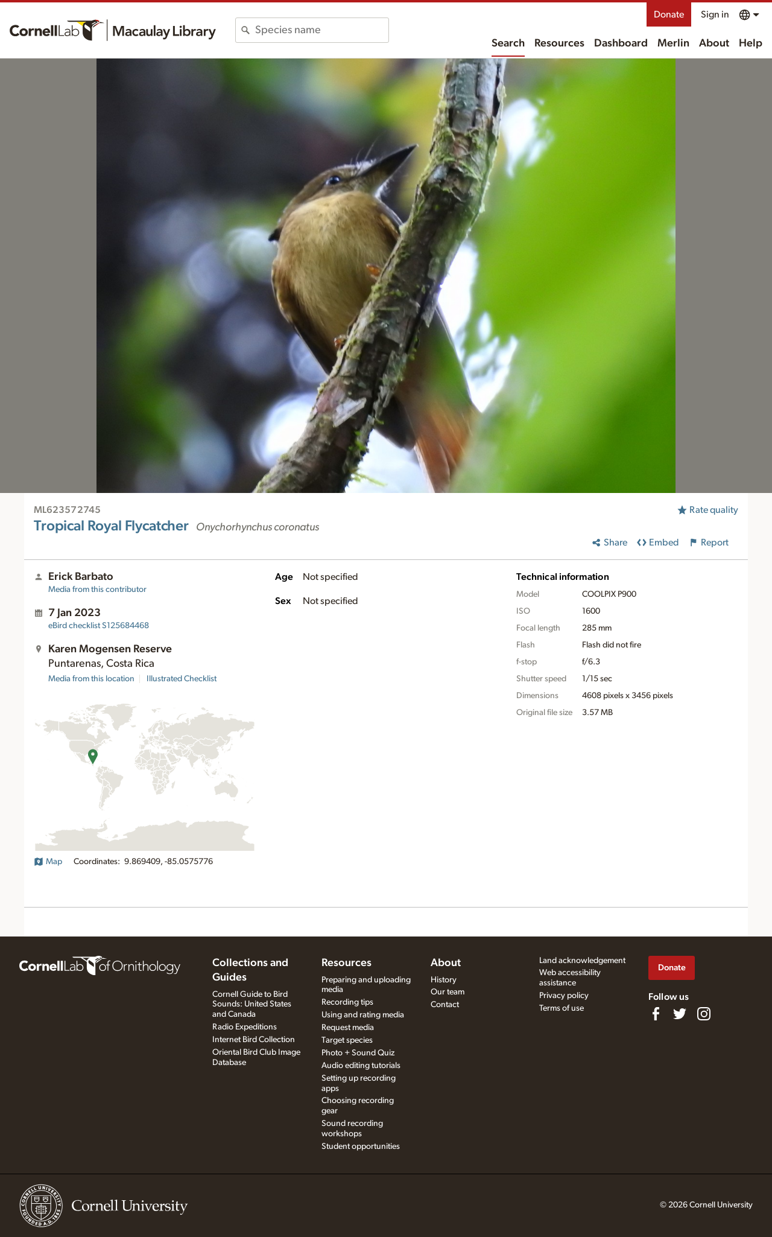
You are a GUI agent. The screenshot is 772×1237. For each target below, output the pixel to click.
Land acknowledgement (582, 960)
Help (750, 43)
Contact (445, 1004)
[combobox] (321, 30)
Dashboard (621, 43)
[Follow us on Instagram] (704, 1013)
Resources (559, 43)
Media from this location (91, 679)
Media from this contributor (97, 589)
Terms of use (561, 1008)
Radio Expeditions (244, 1027)
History (444, 980)
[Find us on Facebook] (655, 1013)
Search (508, 43)
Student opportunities (360, 1146)
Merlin (673, 43)
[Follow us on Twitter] (679, 1013)
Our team (447, 992)
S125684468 (98, 626)
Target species (347, 1040)
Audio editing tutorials (360, 1065)
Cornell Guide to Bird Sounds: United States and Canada (251, 1004)
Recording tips (347, 1002)
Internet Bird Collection (253, 1039)
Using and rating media (362, 1015)
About (714, 43)
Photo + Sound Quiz (357, 1053)
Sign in (715, 14)
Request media (347, 1027)
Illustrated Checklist (182, 679)
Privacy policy (564, 995)
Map (48, 861)
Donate (669, 14)
